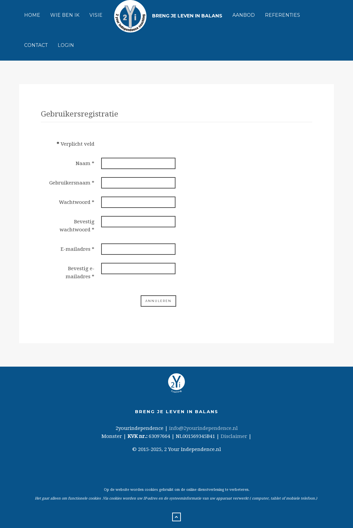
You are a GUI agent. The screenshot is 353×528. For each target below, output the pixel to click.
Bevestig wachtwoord (77, 226)
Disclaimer (234, 436)
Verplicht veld (75, 144)
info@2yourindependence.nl (203, 428)
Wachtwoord (76, 202)
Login (66, 45)
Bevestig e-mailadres (80, 273)
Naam (85, 163)
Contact (36, 45)
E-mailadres (77, 249)
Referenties (282, 15)
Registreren (120, 301)
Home (32, 15)
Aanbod (243, 15)
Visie (95, 15)
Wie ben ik (64, 15)
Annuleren (158, 301)
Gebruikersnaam (71, 183)
